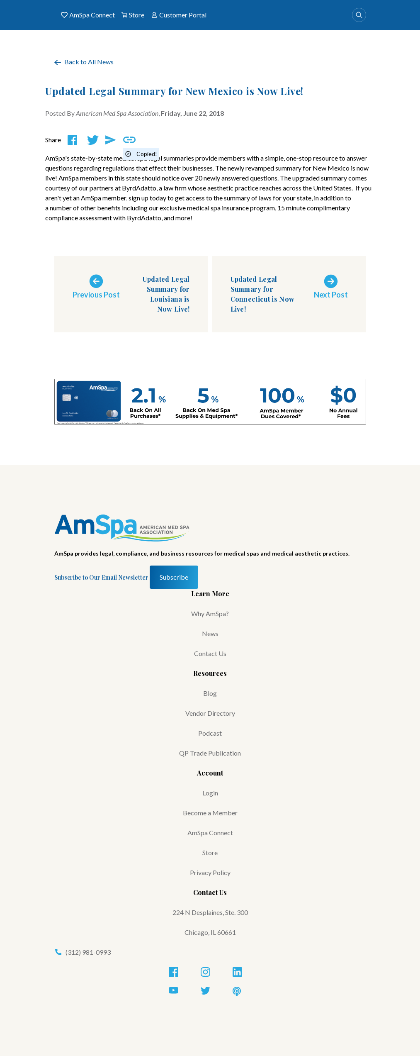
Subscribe (174, 577)
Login (210, 793)
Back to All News (84, 62)
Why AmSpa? (210, 613)
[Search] (359, 15)
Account (210, 772)
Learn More (210, 593)
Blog (210, 693)
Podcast (210, 733)
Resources (210, 673)
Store (132, 15)
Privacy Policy (210, 872)
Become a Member (210, 813)
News (210, 633)
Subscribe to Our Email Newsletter (101, 577)
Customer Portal (178, 15)
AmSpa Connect (88, 15)
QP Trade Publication (210, 753)
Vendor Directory (210, 713)
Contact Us (210, 653)
